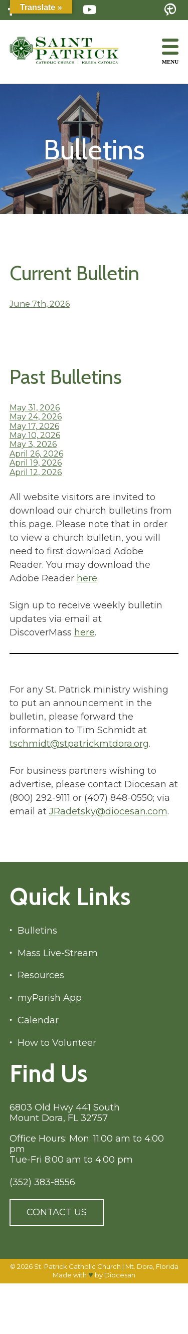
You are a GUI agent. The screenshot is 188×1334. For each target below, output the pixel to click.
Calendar (38, 1020)
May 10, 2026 (35, 435)
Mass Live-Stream (58, 953)
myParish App (50, 998)
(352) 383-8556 (42, 1182)
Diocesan (119, 1275)
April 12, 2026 (36, 472)
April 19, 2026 (36, 463)
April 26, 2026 (36, 454)
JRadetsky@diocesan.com (108, 811)
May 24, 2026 (36, 416)
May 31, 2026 (35, 407)
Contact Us (57, 1212)
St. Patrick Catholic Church (77, 1266)
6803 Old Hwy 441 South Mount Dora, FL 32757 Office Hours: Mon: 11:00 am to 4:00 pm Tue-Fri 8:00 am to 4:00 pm (87, 1133)
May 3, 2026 (33, 444)
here (87, 578)
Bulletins (37, 931)
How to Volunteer (57, 1043)
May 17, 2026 (34, 426)
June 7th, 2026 (40, 304)
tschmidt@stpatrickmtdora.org (79, 743)
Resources (41, 975)
